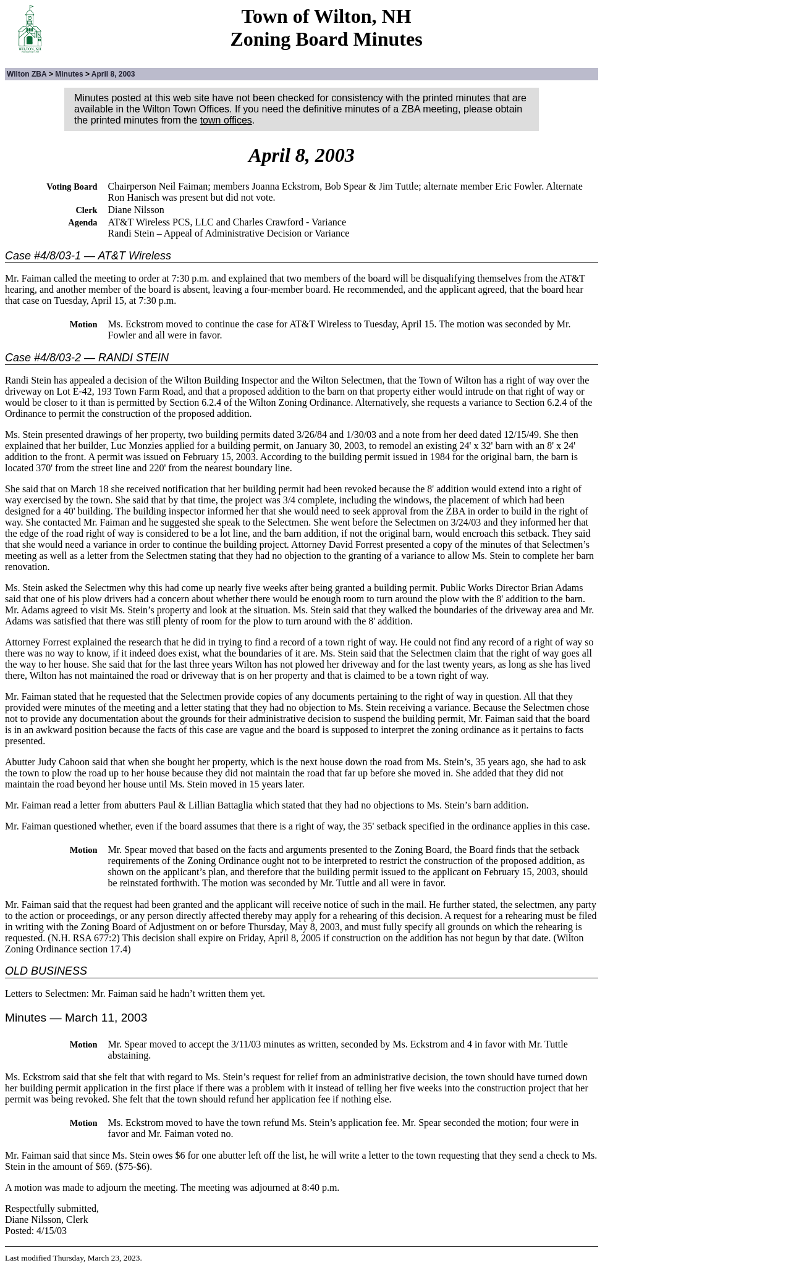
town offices (226, 120)
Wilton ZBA (27, 74)
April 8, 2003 (113, 74)
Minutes (69, 74)
